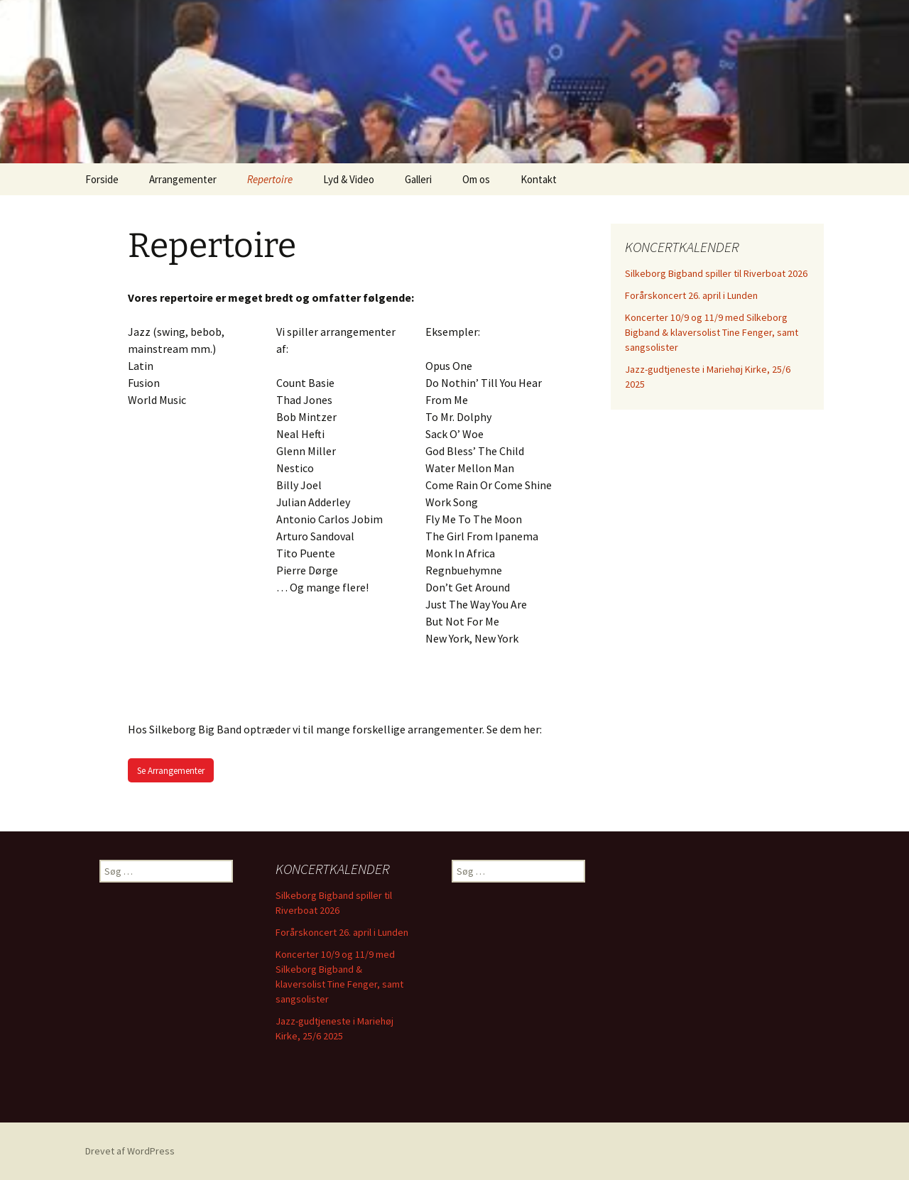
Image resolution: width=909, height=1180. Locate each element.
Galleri (418, 179)
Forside (102, 179)
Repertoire (270, 179)
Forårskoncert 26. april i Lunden (691, 295)
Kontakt (539, 179)
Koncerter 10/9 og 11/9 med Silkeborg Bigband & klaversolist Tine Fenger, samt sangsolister (711, 332)
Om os (476, 179)
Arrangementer (183, 179)
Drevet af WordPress (130, 1151)
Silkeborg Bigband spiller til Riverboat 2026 (716, 273)
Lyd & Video (348, 179)
